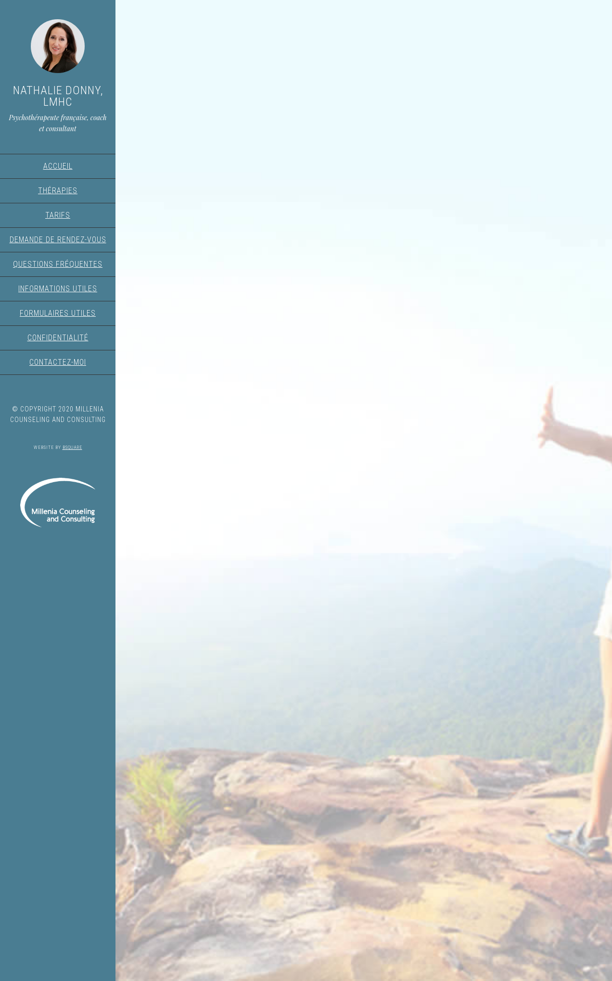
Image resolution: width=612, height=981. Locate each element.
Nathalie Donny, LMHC (58, 96)
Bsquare (72, 447)
